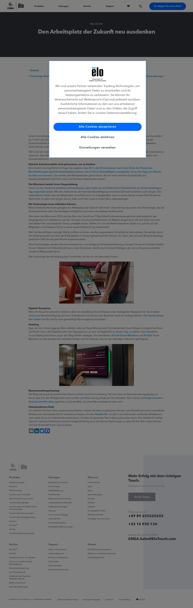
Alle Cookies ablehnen (98, 137)
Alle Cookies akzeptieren (97, 126)
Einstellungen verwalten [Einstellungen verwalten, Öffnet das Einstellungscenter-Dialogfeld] (97, 147)
